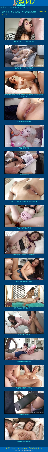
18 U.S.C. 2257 (22, 448)
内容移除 (32, 448)
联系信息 (9, 448)
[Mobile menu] (2, 3)
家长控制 (39, 448)
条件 (14, 448)
